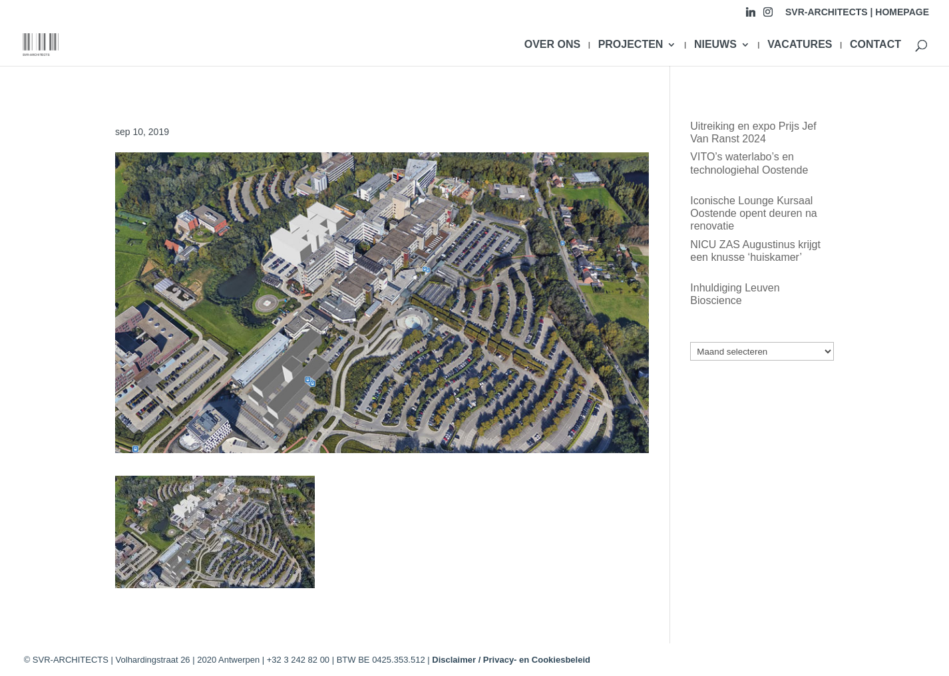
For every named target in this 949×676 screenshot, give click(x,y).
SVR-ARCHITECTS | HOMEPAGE (857, 12)
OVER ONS (552, 45)
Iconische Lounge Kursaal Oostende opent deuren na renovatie (753, 213)
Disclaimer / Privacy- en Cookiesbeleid (511, 660)
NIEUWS (715, 45)
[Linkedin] (750, 15)
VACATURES (799, 45)
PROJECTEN (631, 45)
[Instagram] (768, 15)
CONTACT (875, 45)
